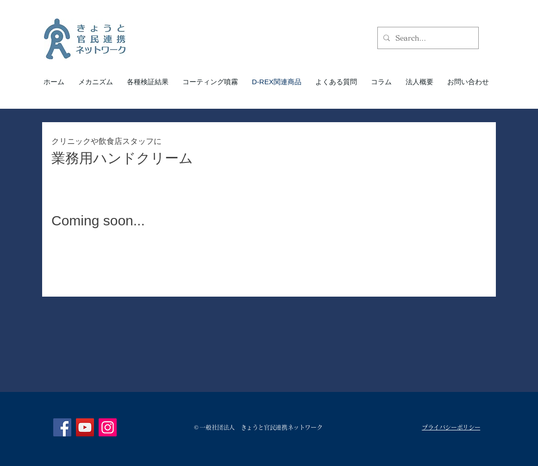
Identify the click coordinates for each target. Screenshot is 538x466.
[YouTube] (85, 427)
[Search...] (427, 38)
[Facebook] (62, 427)
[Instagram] (108, 427)
